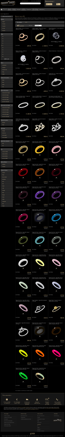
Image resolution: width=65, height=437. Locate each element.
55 (2, 52)
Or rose (3, 28)
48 (2, 36)
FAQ (38, 420)
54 (2, 49)
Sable (2, 199)
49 (2, 38)
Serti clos (3, 133)
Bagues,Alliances (9, 9)
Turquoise (3, 201)
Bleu (2, 82)
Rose (2, 192)
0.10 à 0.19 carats (4, 109)
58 (2, 56)
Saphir (3, 74)
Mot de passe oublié (7, 425)
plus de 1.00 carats (5, 101)
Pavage (3, 130)
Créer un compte (7, 415)
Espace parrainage (7, 424)
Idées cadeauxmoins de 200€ (35, 9)
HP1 (2, 143)
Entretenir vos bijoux (40, 430)
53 (2, 47)
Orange (3, 190)
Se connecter (50, 4)
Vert (2, 203)
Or (37, 425)
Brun (2, 181)
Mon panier (6, 419)
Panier (59, 4)
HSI (2, 145)
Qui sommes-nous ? (24, 415)
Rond (2, 124)
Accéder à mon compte (8, 417)
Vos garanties (23, 417)
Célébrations (41, 9)
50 (2, 41)
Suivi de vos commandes (8, 420)
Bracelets (19, 9)
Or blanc (3, 23)
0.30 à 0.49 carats (4, 97)
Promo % (5, 9)
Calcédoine (3, 65)
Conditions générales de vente (26, 419)
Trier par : (31, 25)
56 (2, 54)
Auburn (3, 172)
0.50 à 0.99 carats (4, 99)
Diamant (3, 67)
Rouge (3, 194)
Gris (2, 183)
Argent (3, 21)
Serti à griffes (4, 137)
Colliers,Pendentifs (24, 9)
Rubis (2, 197)
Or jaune (3, 26)
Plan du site (39, 422)
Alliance (3, 164)
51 (2, 43)
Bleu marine (4, 177)
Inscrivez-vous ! (56, 415)
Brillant (3, 122)
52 (2, 45)
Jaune (2, 84)
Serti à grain (4, 135)
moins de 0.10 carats (5, 92)
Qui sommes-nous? (25, 1)
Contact (38, 417)
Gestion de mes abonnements (9, 422)
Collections (29, 9)
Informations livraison (41, 419)
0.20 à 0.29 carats (4, 95)
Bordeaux (3, 179)
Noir (2, 86)
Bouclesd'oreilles (14, 9)
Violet (2, 205)
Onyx (2, 71)
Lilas (2, 188)
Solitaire (3, 166)
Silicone (3, 30)
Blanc (2, 80)
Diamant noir (4, 69)
